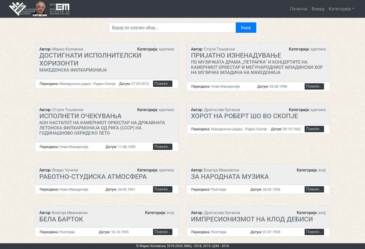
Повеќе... (163, 83)
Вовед (318, 8)
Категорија (340, 8)
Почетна (298, 8)
